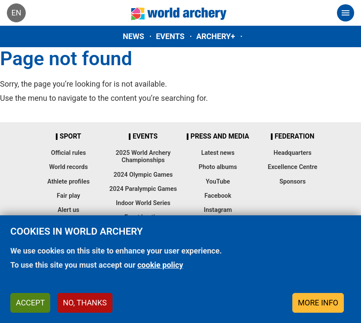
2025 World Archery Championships (143, 156)
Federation (295, 136)
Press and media (220, 136)
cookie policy (160, 264)
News (133, 36)
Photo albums (218, 167)
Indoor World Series (143, 203)
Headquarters (292, 153)
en (16, 12)
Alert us (68, 210)
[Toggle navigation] (345, 12)
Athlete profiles (68, 181)
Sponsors (292, 181)
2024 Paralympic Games (143, 189)
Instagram (218, 210)
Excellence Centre (292, 167)
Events (170, 36)
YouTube (218, 181)
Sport (70, 136)
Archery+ (215, 36)
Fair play (68, 195)
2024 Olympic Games (143, 174)
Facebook (217, 195)
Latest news (218, 153)
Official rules (68, 153)
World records (68, 167)
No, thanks (84, 302)
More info (318, 302)
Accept (30, 302)
